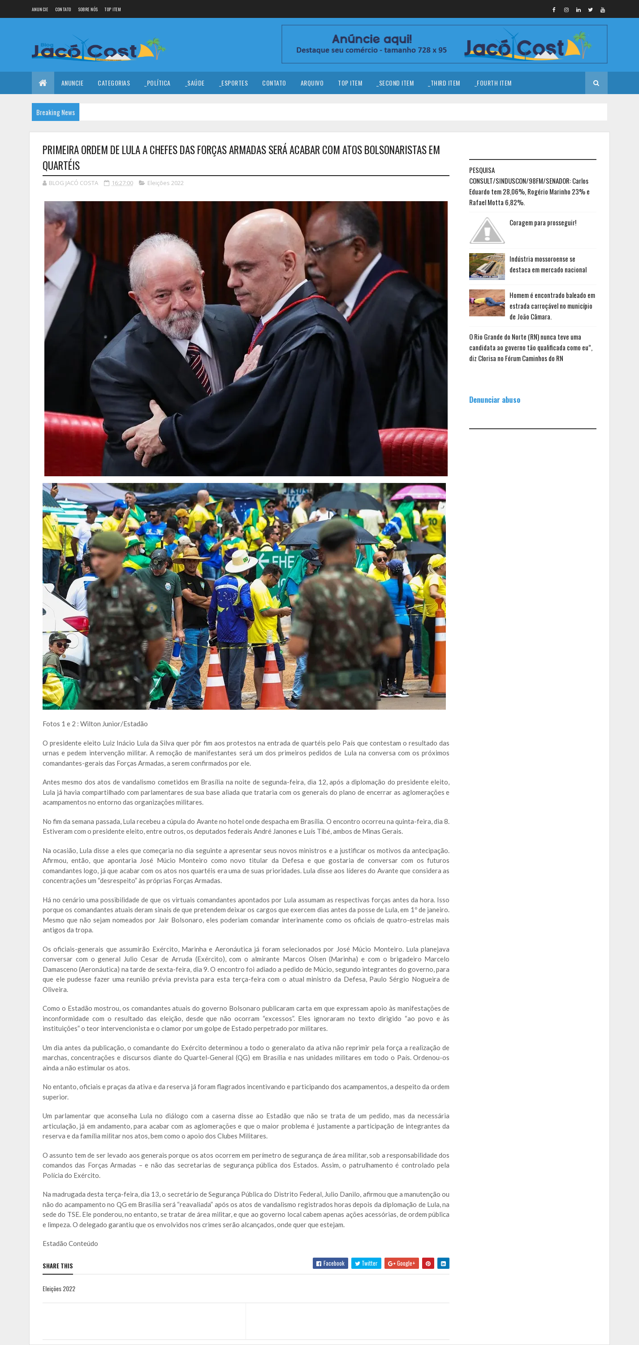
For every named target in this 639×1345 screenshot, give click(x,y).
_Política (157, 82)
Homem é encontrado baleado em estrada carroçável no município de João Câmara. (552, 305)
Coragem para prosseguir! (542, 222)
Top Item (112, 9)
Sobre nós (88, 9)
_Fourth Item (493, 82)
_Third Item (444, 82)
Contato (63, 9)
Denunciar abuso (494, 399)
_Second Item (395, 82)
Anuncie (40, 9)
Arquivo (312, 82)
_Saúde (195, 82)
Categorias (114, 82)
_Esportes (233, 82)
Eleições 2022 (165, 183)
